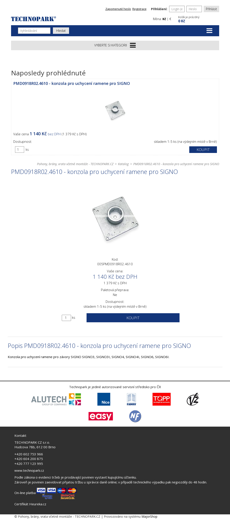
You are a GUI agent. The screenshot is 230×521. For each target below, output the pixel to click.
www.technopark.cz (29, 470)
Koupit (203, 149)
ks (27, 149)
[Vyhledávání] (34, 30)
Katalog (123, 164)
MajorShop (149, 516)
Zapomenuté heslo (118, 9)
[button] (198, 18)
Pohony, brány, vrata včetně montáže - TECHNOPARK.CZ (75, 164)
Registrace (139, 9)
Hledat (61, 31)
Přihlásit (211, 9)
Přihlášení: (159, 9)
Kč (164, 19)
